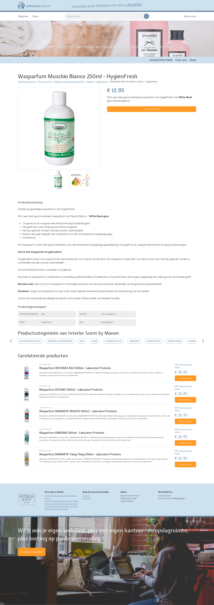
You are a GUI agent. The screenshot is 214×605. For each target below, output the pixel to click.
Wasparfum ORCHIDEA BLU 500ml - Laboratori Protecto (75, 368)
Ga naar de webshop (151, 109)
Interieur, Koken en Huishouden (69, 81)
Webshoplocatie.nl (27, 81)
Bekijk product (185, 378)
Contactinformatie (161, 60)
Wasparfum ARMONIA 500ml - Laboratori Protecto (71, 433)
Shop (192, 60)
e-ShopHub (133, 4)
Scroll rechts (203, 341)
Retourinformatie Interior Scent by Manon (61, 506)
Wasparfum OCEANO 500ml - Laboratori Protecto (71, 389)
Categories (23, 16)
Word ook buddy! (32, 551)
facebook (86, 496)
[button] (59, 129)
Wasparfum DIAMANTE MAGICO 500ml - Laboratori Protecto (78, 411)
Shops (35, 16)
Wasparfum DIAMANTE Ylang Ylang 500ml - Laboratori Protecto (80, 454)
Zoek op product (73, 16)
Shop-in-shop (45, 81)
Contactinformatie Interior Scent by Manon (61, 501)
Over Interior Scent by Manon (56, 509)
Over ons (181, 60)
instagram (86, 498)
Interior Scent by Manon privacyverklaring (61, 504)
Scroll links (10, 341)
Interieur (90, 81)
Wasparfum (101, 81)
